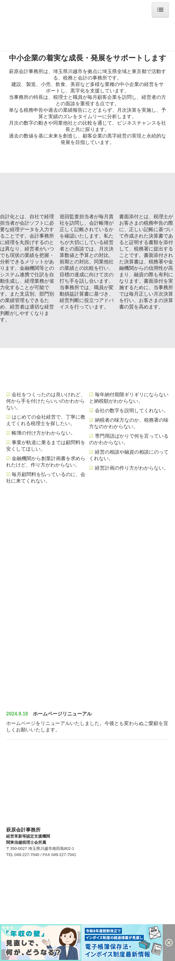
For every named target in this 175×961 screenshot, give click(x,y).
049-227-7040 (26, 854)
